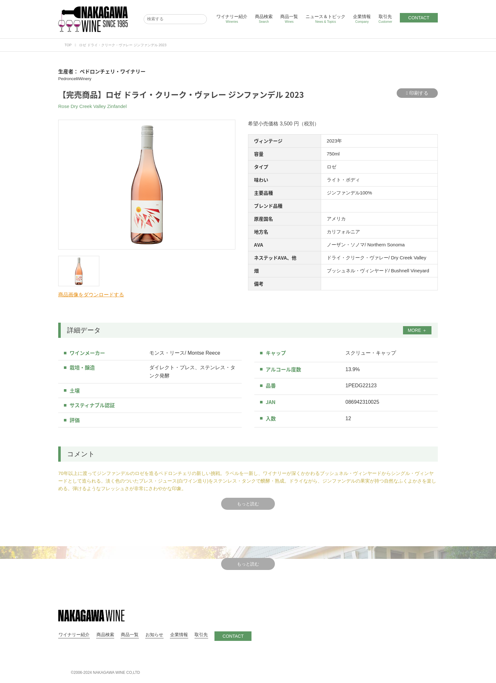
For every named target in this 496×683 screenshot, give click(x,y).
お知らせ (152, 634)
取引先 (385, 19)
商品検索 (264, 19)
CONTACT (419, 17)
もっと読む (248, 503)
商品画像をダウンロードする (91, 294)
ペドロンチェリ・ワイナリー (113, 71)
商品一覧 (289, 19)
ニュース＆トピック (325, 19)
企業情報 (362, 19)
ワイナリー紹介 (231, 19)
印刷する (417, 93)
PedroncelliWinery (74, 78)
